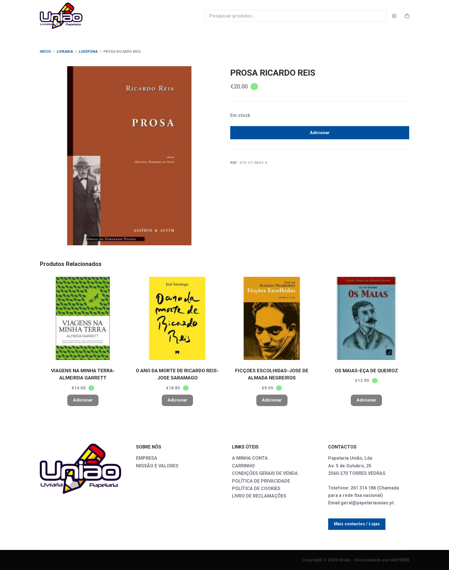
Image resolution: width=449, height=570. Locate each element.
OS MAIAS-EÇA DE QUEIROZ (366, 370)
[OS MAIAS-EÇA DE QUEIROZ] (366, 318)
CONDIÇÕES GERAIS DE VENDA (265, 473)
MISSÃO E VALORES (157, 466)
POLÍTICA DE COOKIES (256, 488)
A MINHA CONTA (250, 458)
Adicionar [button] (83, 400)
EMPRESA (146, 458)
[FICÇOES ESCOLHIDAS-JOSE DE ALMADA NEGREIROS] (272, 318)
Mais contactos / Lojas (357, 523)
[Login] (394, 16)
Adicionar (320, 133)
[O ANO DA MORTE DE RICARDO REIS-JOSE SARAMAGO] (177, 318)
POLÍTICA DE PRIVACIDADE (261, 481)
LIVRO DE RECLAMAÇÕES (259, 496)
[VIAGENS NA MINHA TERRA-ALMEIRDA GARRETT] (83, 318)
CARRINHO (243, 466)
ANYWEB (400, 560)
